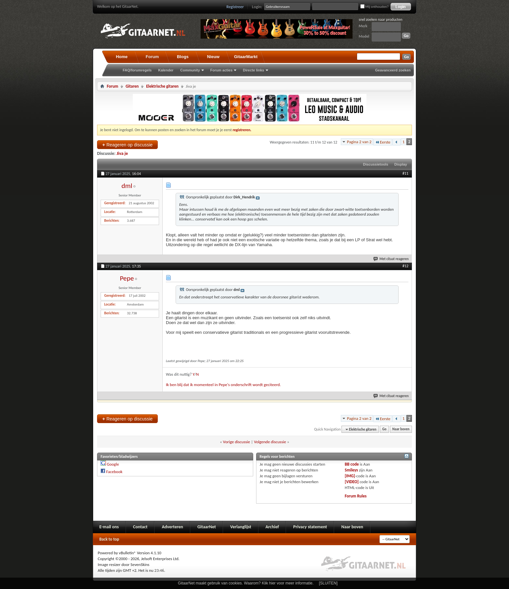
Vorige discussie (236, 441)
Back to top (109, 539)
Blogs (183, 56)
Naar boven (401, 429)
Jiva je (122, 153)
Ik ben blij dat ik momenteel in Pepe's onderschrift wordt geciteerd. (223, 384)
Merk (363, 26)
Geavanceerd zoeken (393, 70)
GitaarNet (206, 527)
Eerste (383, 142)
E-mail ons (109, 527)
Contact (140, 527)
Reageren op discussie (127, 144)
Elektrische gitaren (162, 86)
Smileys (351, 470)
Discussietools (375, 164)
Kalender (165, 70)
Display (400, 164)
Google (113, 464)
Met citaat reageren (391, 259)
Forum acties (221, 70)
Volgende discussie (270, 441)
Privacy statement (310, 527)
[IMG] (350, 475)
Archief (272, 527)
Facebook (114, 471)
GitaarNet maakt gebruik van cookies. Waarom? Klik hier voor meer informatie (245, 583)
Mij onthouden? (374, 7)
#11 (405, 173)
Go (384, 429)
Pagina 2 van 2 (359, 141)
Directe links (253, 70)
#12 (405, 266)
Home (122, 56)
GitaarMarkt (245, 56)
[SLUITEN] (328, 583)
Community (190, 70)
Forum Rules (355, 496)
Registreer (235, 6)
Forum (152, 56)
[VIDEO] (352, 481)
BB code (352, 464)
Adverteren (172, 527)
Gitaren (132, 86)
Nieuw (213, 56)
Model (364, 36)
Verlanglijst (240, 527)
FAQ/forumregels (137, 70)
